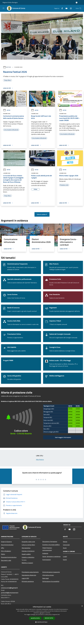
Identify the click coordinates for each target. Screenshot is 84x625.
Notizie (8, 67)
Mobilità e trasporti (27, 563)
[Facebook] (61, 8)
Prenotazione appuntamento (30, 572)
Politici (3, 554)
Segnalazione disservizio (29, 575)
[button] (42, 622)
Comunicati (66, 545)
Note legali (45, 578)
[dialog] (42, 614)
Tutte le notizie (42, 214)
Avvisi (65, 548)
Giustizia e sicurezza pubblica (51, 545)
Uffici (2, 548)
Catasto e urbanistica (28, 557)
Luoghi (65, 556)
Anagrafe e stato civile (28, 542)
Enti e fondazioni (6, 551)
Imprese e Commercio (28, 551)
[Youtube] (65, 8)
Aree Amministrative (7, 545)
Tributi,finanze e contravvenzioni (47, 549)
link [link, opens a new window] (59, 614)
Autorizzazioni (46, 560)
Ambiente (45, 553)
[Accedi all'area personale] (76, 2)
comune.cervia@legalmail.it (9, 588)
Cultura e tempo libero (28, 545)
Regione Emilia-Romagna (10, 2)
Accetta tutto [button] (35, 618)
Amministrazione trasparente (51, 572)
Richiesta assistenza (28, 581)
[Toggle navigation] (3, 8)
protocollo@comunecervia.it (9, 593)
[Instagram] (70, 8)
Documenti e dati (6, 560)
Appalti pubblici (26, 554)
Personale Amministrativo (8, 557)
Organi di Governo (6, 542)
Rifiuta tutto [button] (49, 618)
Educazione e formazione (49, 541)
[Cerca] (80, 8)
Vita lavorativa (26, 548)
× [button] (82, 606)
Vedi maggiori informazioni (63, 437)
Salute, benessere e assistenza (51, 556)
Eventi (65, 560)
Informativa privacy (48, 575)
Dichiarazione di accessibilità (50, 581)
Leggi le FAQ (25, 578)
